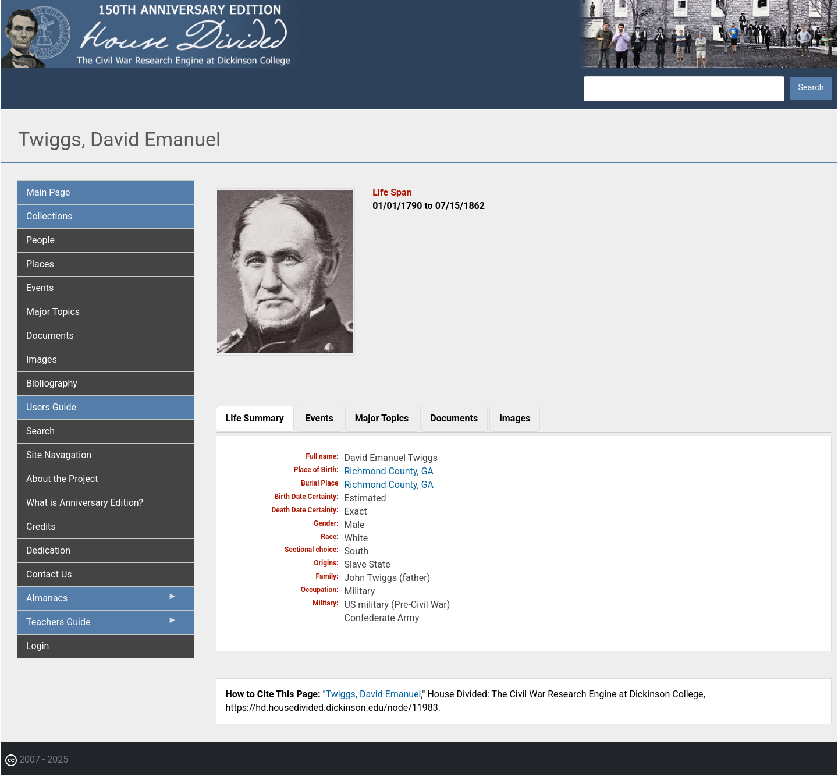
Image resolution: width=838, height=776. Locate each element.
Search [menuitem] (40, 431)
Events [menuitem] (40, 287)
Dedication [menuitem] (48, 550)
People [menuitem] (40, 240)
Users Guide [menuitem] (51, 407)
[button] (285, 351)
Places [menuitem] (40, 264)
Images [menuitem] (41, 359)
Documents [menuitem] (50, 335)
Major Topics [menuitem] (53, 311)
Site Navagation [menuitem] (58, 454)
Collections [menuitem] (49, 216)
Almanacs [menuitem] (102, 600)
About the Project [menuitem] (62, 478)
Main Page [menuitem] (48, 192)
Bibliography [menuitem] (51, 383)
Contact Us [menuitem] (49, 574)
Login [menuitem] (37, 645)
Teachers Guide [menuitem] (102, 624)
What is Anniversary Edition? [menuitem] (84, 502)
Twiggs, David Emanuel (373, 694)
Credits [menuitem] (41, 526)
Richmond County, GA (389, 471)
